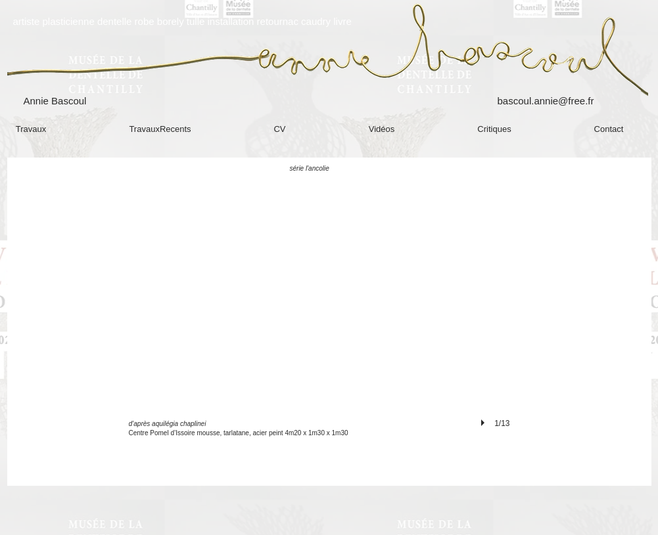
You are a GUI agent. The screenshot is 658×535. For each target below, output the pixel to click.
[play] (484, 422)
